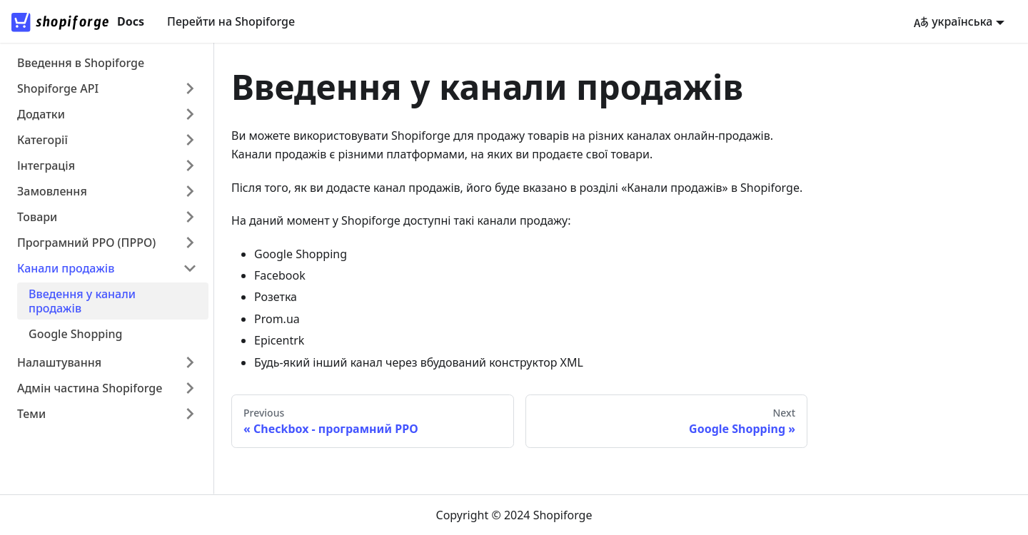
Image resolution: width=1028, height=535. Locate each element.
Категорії (42, 140)
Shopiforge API (58, 88)
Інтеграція (46, 165)
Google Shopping (76, 334)
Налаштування (59, 362)
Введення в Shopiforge (80, 63)
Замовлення (52, 191)
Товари (37, 217)
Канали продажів (65, 268)
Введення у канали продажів (82, 301)
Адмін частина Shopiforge (89, 388)
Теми (31, 414)
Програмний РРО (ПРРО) (86, 242)
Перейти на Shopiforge (231, 21)
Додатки (41, 114)
